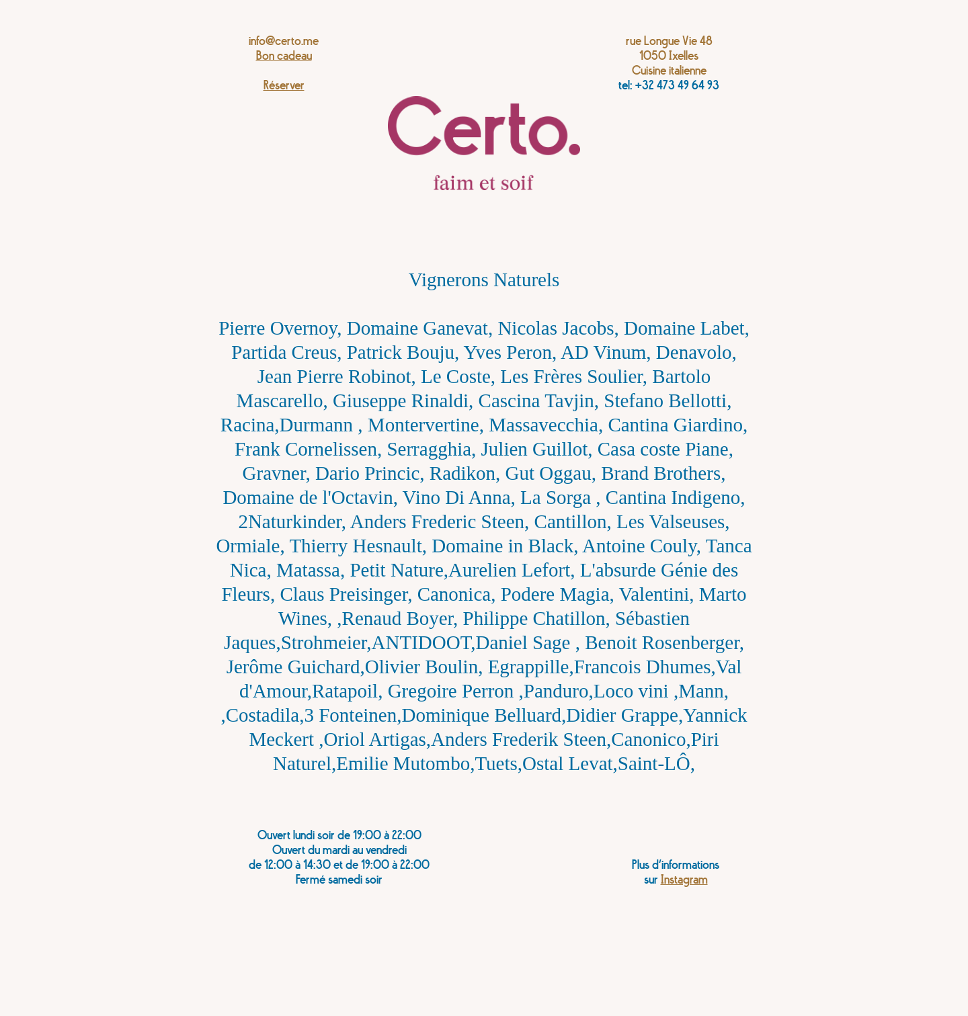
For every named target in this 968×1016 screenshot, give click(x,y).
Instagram (684, 879)
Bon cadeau (284, 55)
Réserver (284, 85)
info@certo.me (284, 41)
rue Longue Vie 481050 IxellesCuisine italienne (669, 56)
